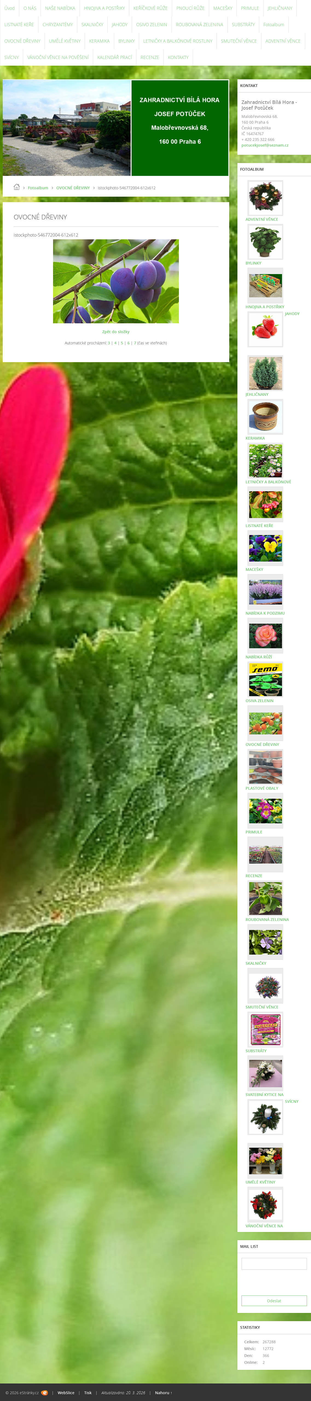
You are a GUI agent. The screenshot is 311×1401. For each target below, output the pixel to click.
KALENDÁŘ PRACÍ (114, 57)
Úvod (9, 8)
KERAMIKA (99, 41)
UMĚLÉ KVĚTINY (64, 41)
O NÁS (30, 8)
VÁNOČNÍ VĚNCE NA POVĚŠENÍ (58, 57)
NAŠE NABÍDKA (60, 8)
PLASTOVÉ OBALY (262, 788)
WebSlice (66, 1392)
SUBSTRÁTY (243, 25)
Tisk (88, 1392)
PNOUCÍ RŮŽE (190, 8)
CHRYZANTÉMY (58, 25)
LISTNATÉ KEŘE (19, 25)
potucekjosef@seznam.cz (265, 145)
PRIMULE (250, 8)
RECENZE (150, 57)
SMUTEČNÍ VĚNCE (239, 41)
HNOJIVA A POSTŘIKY (104, 8)
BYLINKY (126, 41)
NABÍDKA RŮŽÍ (259, 656)
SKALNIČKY (92, 25)
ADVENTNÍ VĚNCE (283, 41)
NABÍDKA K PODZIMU (265, 613)
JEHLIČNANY (280, 8)
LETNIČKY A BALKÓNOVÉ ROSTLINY (177, 41)
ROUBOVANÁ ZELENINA (199, 25)
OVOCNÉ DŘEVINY (22, 41)
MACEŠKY (222, 8)
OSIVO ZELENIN (151, 25)
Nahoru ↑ (163, 1392)
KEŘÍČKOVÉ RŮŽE (150, 8)
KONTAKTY (178, 57)
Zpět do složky (116, 331)
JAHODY (119, 25)
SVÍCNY (11, 57)
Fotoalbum (273, 25)
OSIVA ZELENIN (260, 700)
